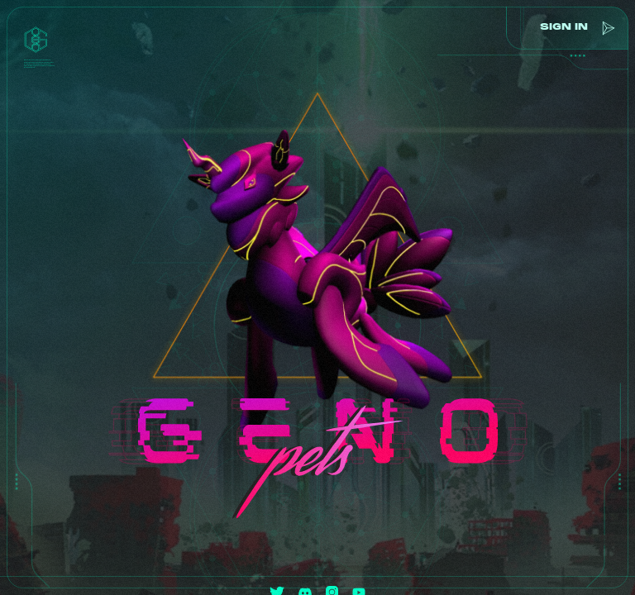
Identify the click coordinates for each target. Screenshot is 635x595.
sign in (561, 28)
